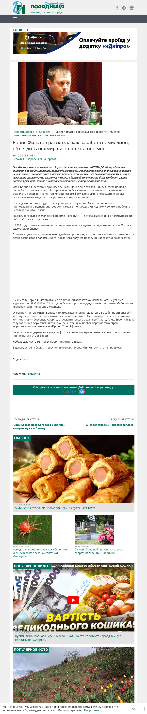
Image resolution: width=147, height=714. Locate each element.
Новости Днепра (24, 132)
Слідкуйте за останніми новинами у (73, 389)
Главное (22, 438)
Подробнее (91, 710)
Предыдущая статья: (42, 423)
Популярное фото (31, 649)
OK (134, 708)
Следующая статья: (104, 422)
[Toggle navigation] (15, 18)
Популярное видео (32, 566)
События (44, 132)
